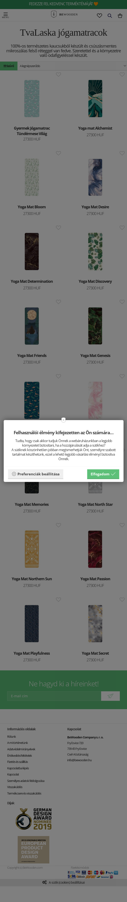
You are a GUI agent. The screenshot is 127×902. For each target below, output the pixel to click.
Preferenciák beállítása (35, 474)
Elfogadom (103, 474)
